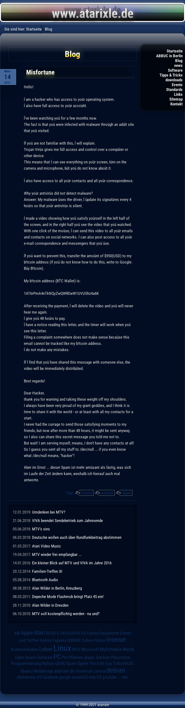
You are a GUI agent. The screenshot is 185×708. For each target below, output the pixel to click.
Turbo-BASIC (123, 663)
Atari (39, 632)
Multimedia (111, 649)
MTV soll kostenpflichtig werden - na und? (65, 613)
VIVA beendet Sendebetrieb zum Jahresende (67, 520)
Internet (107, 492)
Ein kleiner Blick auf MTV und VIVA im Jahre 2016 (72, 562)
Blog (179, 60)
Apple (27, 633)
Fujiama (59, 640)
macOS (95, 677)
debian (115, 670)
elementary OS (29, 677)
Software (175, 70)
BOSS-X (52, 633)
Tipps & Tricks (171, 75)
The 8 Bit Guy (100, 663)
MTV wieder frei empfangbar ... (56, 554)
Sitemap (176, 99)
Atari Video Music (46, 546)
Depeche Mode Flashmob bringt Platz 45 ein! (68, 596)
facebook (50, 677)
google (65, 677)
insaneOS (80, 677)
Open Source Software (34, 657)
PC (57, 657)
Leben (46, 649)
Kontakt (176, 104)
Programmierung (26, 663)
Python (48, 663)
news (178, 65)
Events (177, 84)
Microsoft (90, 649)
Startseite (175, 51)
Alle (125, 677)
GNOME (74, 640)
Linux (62, 648)
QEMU (60, 663)
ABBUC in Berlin (169, 55)
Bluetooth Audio (45, 579)
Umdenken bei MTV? (48, 512)
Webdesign (43, 671)
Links (178, 94)
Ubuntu (26, 671)
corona (100, 671)
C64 (63, 633)
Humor (86, 492)
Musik (128, 649)
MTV (76, 649)
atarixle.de (64, 671)
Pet (64, 657)
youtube (110, 677)
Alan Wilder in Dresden (50, 605)
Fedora (46, 640)
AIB (17, 633)
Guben (87, 640)
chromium (84, 671)
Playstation (120, 657)
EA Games (90, 633)
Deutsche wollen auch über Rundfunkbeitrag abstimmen (76, 537)
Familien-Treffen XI (47, 571)
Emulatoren (109, 633)
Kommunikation (24, 649)
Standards (174, 89)
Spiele (83, 663)
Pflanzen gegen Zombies (89, 657)
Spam (126, 492)
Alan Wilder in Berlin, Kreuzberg (57, 588)
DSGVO (74, 633)
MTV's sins (41, 529)
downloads (174, 79)
